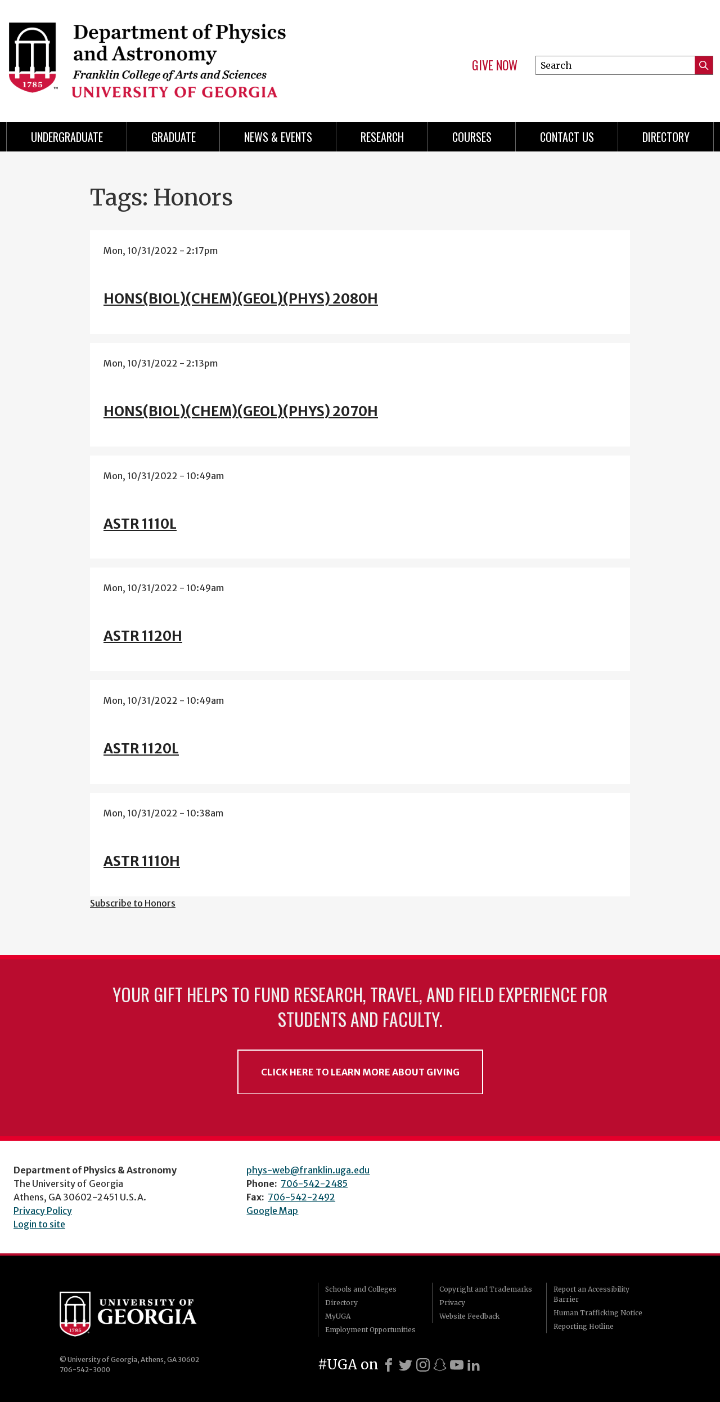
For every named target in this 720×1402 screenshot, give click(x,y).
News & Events (278, 136)
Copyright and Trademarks (485, 1289)
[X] (405, 1365)
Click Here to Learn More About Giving (360, 1072)
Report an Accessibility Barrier (591, 1294)
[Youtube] (457, 1365)
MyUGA (337, 1316)
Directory (666, 136)
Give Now (495, 65)
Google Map (272, 1210)
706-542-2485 (314, 1183)
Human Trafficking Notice (598, 1313)
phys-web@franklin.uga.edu (308, 1170)
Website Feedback (469, 1316)
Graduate (173, 136)
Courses (472, 136)
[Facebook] (388, 1365)
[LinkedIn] (473, 1365)
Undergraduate (67, 136)
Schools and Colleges (361, 1289)
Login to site (39, 1224)
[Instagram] (423, 1365)
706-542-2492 (301, 1197)
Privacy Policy (43, 1210)
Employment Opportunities (370, 1329)
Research (382, 136)
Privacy (452, 1302)
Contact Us (567, 136)
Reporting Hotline (584, 1326)
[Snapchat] (440, 1365)
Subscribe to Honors (133, 903)
